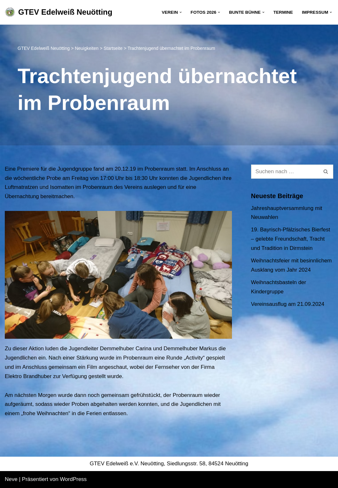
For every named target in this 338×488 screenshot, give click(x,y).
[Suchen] (285, 172)
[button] (181, 12)
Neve (11, 479)
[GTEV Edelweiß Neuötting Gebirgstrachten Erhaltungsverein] (58, 12)
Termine (283, 12)
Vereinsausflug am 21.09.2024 (288, 304)
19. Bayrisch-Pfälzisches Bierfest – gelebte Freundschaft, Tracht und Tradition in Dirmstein (290, 239)
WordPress (73, 479)
